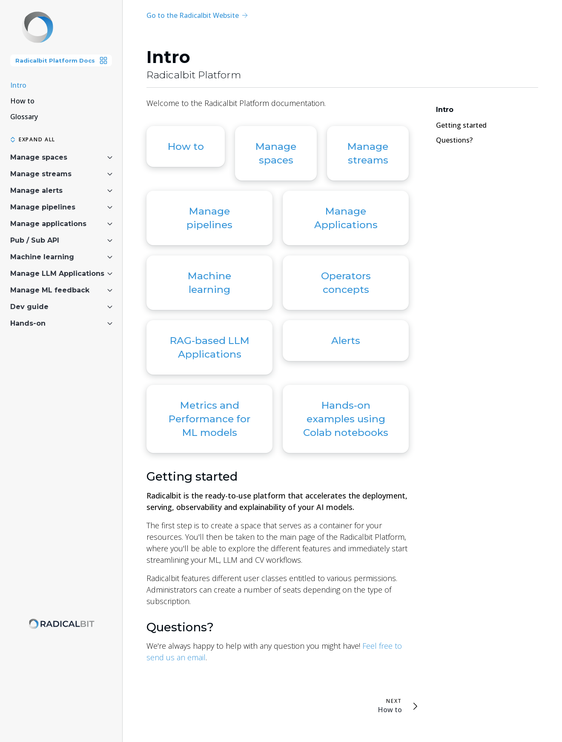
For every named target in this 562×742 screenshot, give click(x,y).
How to (22, 101)
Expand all (32, 139)
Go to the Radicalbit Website (196, 15)
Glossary (24, 116)
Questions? (180, 627)
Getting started (192, 476)
